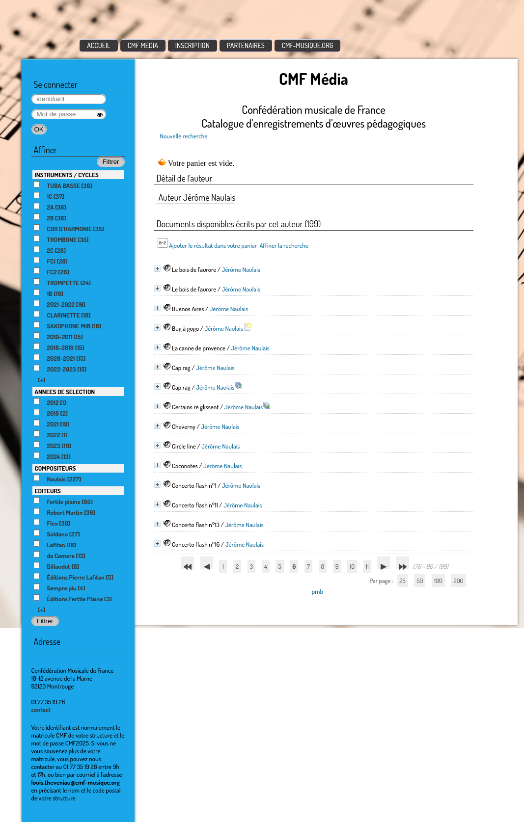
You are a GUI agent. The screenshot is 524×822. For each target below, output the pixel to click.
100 (438, 580)
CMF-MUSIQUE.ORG (307, 45)
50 (419, 580)
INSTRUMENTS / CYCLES (67, 175)
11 (367, 566)
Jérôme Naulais (241, 269)
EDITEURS (48, 491)
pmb (317, 591)
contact (41, 710)
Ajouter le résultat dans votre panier (213, 245)
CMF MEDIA (143, 45)
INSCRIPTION (192, 45)
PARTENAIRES (246, 45)
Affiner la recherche (283, 245)
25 (402, 580)
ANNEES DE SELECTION (65, 392)
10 (352, 566)
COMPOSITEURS (55, 468)
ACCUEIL (98, 45)
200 (458, 580)
